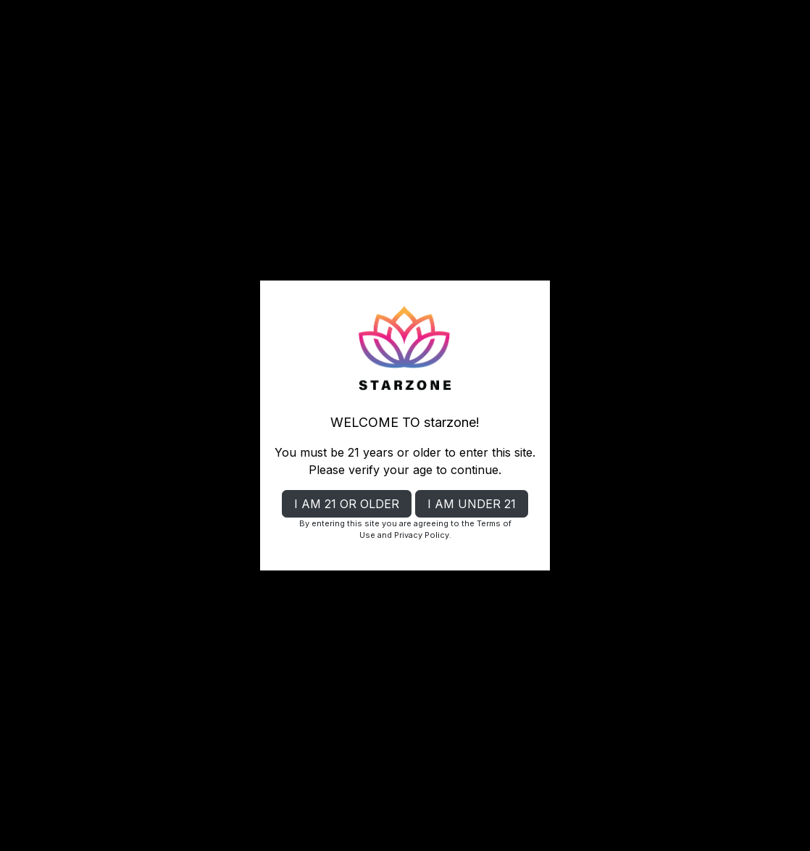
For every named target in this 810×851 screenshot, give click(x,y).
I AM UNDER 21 (471, 504)
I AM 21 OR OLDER (346, 504)
